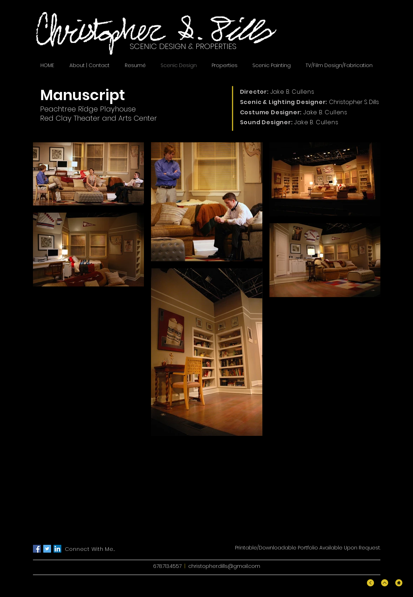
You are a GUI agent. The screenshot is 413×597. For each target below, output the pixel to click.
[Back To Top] (370, 583)
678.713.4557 (167, 566)
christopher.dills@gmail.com (224, 566)
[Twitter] (47, 549)
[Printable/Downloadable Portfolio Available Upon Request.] (307, 548)
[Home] (399, 583)
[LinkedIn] (57, 549)
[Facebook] (37, 549)
